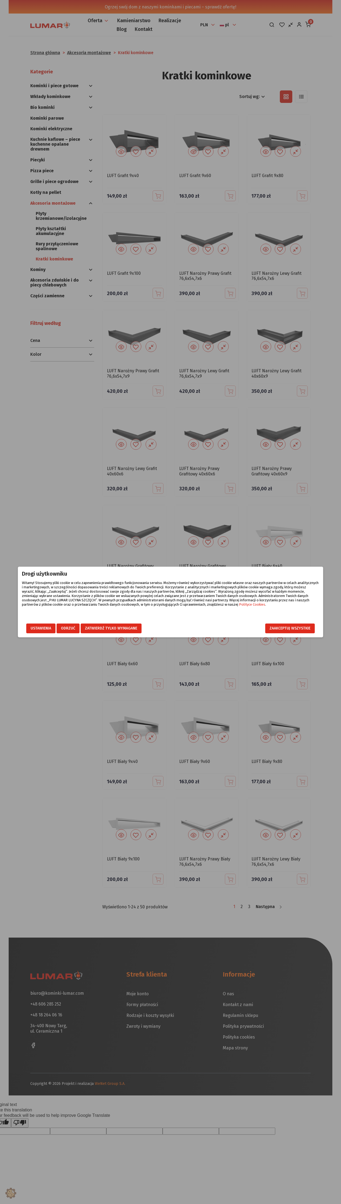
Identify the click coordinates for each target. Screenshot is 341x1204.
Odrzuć (88, 628)
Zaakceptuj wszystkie (269, 628)
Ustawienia (61, 628)
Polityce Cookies (231, 609)
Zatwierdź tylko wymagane (132, 628)
